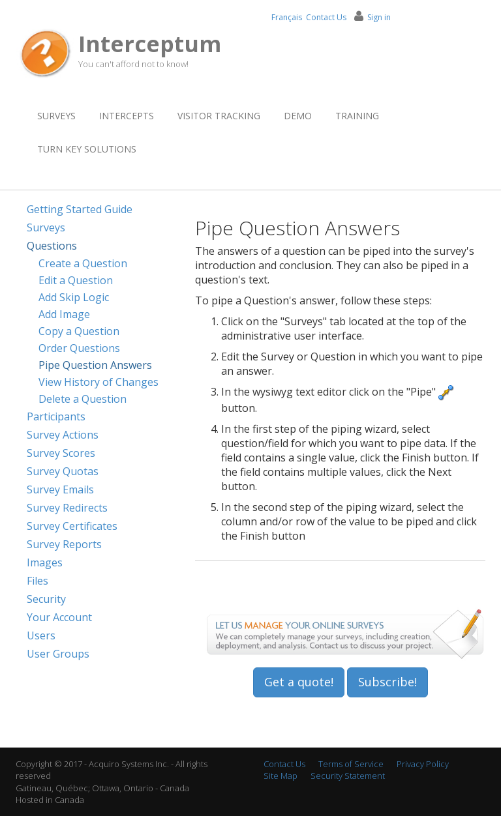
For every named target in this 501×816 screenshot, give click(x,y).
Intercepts (126, 115)
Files (37, 581)
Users (41, 635)
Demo (298, 115)
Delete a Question (82, 399)
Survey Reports (64, 544)
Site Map (280, 775)
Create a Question (82, 263)
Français (286, 17)
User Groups (58, 654)
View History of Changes (98, 382)
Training (357, 115)
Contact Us (326, 17)
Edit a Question (75, 280)
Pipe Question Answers (95, 365)
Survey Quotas (63, 471)
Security (46, 599)
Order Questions (79, 348)
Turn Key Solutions (86, 149)
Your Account (59, 617)
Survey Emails (60, 489)
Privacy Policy (423, 764)
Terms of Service (351, 764)
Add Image (64, 314)
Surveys (56, 115)
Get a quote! (298, 682)
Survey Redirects (67, 508)
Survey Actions (63, 435)
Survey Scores (61, 453)
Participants (56, 416)
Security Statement (348, 775)
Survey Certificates (72, 526)
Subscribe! (387, 682)
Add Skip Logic (73, 297)
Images (45, 562)
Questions (52, 246)
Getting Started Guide (79, 209)
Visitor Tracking (218, 115)
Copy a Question (78, 331)
